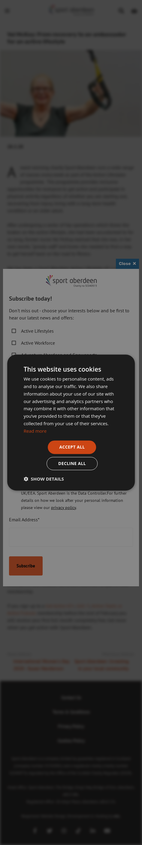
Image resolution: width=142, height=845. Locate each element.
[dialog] (71, 422)
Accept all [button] (72, 447)
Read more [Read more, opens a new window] (35, 431)
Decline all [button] (72, 463)
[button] (44, 478)
